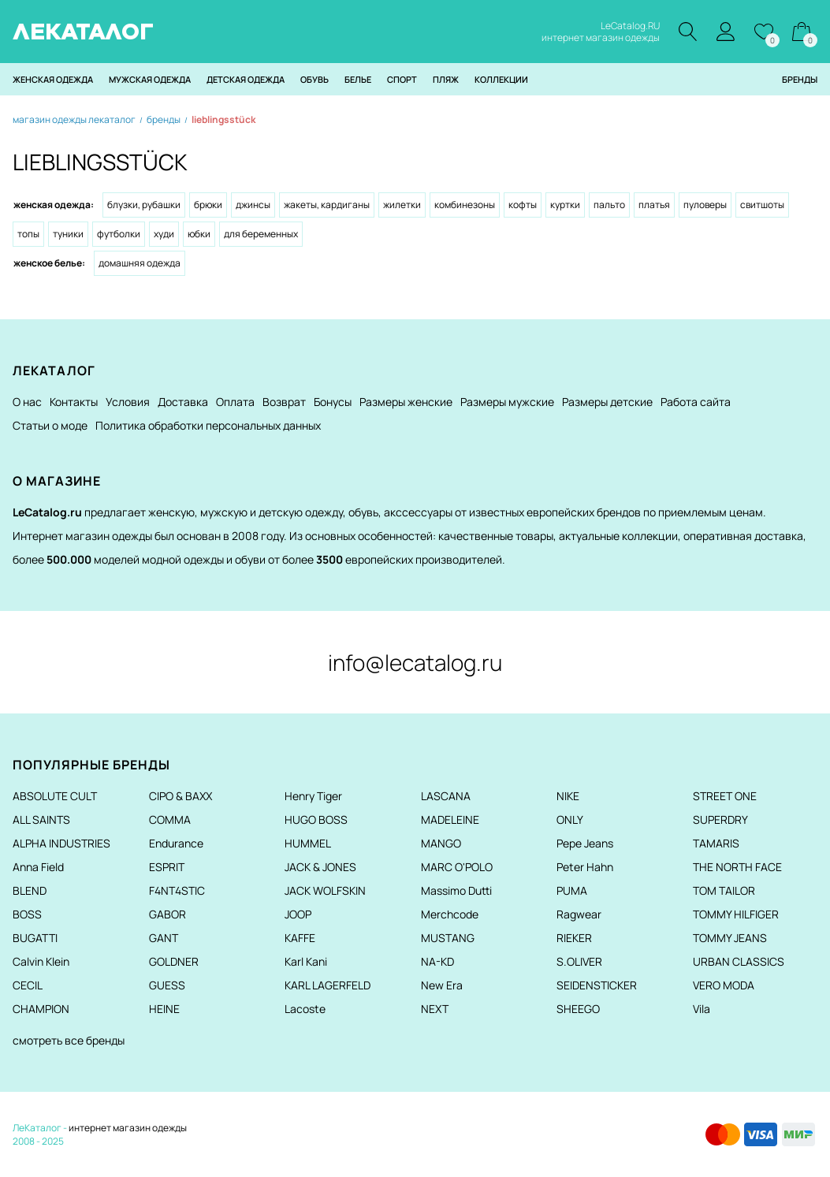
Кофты (522, 204)
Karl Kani (306, 961)
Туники (68, 233)
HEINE (164, 1008)
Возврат (284, 401)
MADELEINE (450, 819)
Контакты (74, 401)
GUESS (167, 985)
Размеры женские (405, 401)
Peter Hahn (584, 866)
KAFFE (300, 937)
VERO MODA (723, 985)
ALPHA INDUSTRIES (61, 843)
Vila (701, 1008)
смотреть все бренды (69, 1040)
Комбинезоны (464, 204)
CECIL (28, 985)
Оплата (235, 401)
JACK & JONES (320, 866)
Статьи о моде (50, 425)
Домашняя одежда (140, 263)
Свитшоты (762, 204)
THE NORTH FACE (737, 866)
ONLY (569, 819)
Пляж (446, 79)
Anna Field (38, 866)
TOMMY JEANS (730, 937)
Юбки (199, 233)
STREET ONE (725, 795)
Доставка (183, 401)
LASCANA (446, 795)
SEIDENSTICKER (596, 985)
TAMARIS (716, 843)
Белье (357, 79)
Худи (164, 233)
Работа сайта (696, 401)
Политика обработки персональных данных (208, 425)
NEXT (434, 1008)
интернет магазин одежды (128, 1127)
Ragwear (578, 914)
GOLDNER (174, 961)
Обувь (314, 79)
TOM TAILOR (724, 890)
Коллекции (501, 79)
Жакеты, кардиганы (327, 204)
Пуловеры (705, 204)
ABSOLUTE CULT (55, 795)
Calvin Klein (41, 961)
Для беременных (261, 233)
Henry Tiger (313, 795)
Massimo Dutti (456, 890)
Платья (654, 204)
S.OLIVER (579, 961)
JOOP (298, 914)
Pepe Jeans (584, 843)
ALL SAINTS (41, 819)
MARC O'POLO (457, 866)
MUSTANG (448, 937)
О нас (27, 401)
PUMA (571, 890)
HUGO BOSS (316, 819)
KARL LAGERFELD (327, 985)
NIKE (567, 795)
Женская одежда (53, 79)
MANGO (441, 843)
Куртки (565, 204)
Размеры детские (607, 401)
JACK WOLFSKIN (325, 890)
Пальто (609, 204)
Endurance (176, 843)
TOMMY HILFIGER (736, 914)
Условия (128, 401)
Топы (28, 233)
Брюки (208, 204)
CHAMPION (41, 1008)
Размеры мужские (507, 401)
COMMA (170, 819)
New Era (442, 985)
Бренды (799, 79)
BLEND (30, 890)
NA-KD (437, 961)
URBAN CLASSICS (738, 961)
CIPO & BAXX (180, 795)
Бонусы (333, 401)
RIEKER (574, 937)
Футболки (118, 233)
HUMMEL (308, 843)
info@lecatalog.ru (415, 662)
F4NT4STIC (177, 890)
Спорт (402, 79)
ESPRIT (166, 866)
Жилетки (402, 204)
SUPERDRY (720, 819)
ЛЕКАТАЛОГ (83, 31)
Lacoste (305, 1008)
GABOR (167, 914)
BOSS (27, 914)
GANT (163, 937)
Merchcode (449, 914)
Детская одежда (246, 79)
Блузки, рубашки (144, 204)
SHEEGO (578, 1008)
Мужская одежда (150, 79)
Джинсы (253, 204)
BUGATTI (35, 937)
